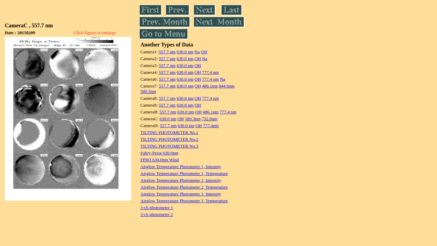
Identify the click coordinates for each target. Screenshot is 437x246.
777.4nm (211, 125)
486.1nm (210, 85)
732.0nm (209, 118)
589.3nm (148, 91)
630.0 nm (185, 51)
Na (197, 51)
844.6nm (227, 85)
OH (204, 51)
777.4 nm (210, 72)
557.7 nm (167, 51)
